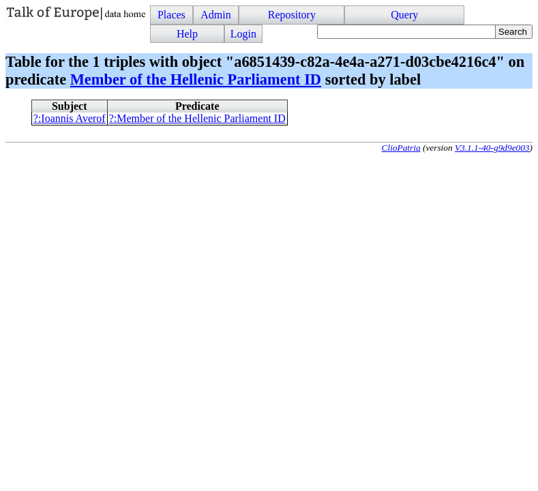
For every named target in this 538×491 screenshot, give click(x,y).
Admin (215, 14)
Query (404, 14)
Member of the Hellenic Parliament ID (195, 79)
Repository (292, 14)
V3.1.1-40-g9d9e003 (492, 148)
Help (187, 34)
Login (243, 34)
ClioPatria (401, 148)
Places (171, 14)
